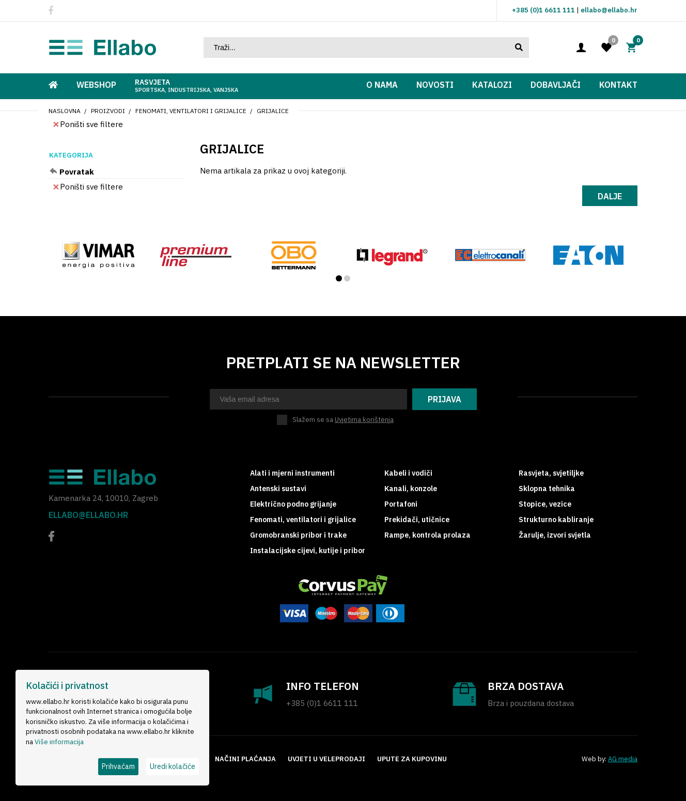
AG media (622, 759)
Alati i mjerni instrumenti (292, 473)
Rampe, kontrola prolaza (427, 535)
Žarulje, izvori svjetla (555, 535)
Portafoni (400, 504)
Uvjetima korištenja (364, 419)
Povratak (76, 172)
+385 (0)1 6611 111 (543, 10)
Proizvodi (108, 111)
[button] (339, 278)
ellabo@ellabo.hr (609, 10)
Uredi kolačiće (172, 766)
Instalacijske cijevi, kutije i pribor (307, 550)
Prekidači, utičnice (416, 519)
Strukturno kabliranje (556, 519)
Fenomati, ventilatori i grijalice (190, 111)
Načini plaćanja (245, 759)
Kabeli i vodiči (408, 473)
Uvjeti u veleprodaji (326, 759)
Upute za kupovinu (412, 759)
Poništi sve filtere (88, 124)
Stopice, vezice (545, 504)
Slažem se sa (343, 420)
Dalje (610, 196)
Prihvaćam (118, 766)
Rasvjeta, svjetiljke (551, 473)
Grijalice (273, 111)
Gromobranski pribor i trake (298, 535)
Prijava (444, 399)
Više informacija (59, 741)
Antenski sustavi (278, 488)
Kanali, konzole (410, 488)
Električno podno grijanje (293, 504)
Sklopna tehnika (547, 488)
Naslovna (65, 111)
